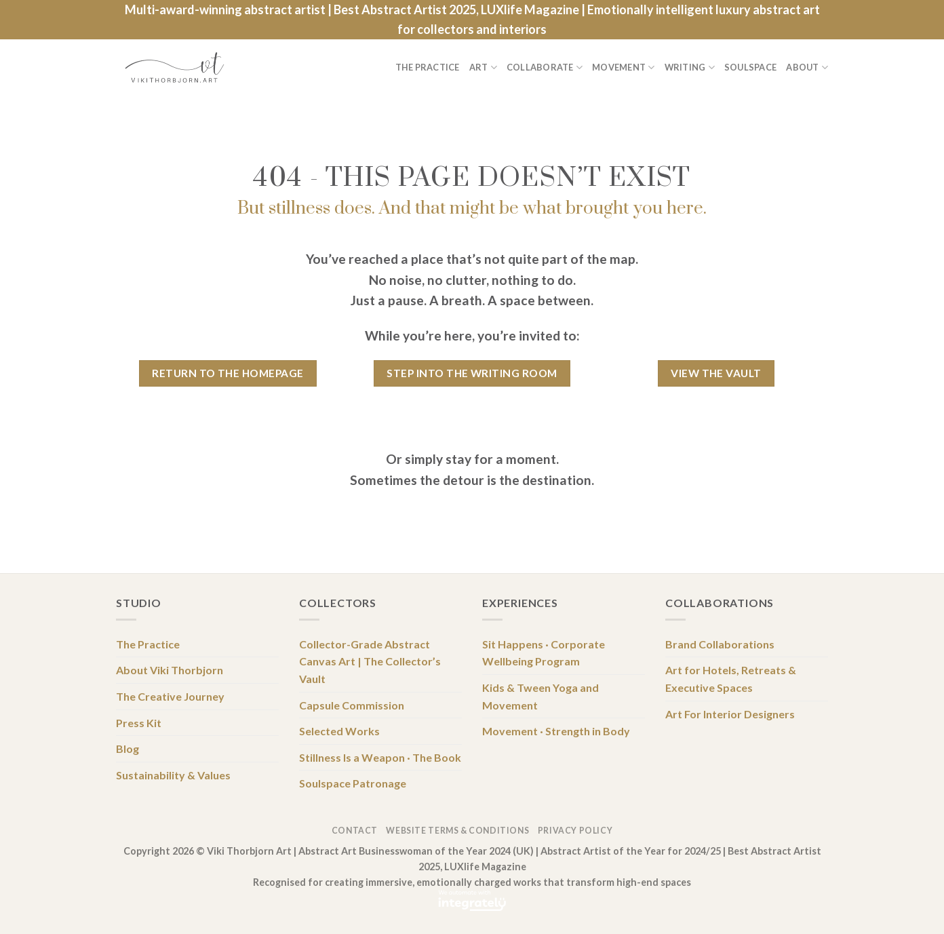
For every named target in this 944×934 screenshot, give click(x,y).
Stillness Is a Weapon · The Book (380, 757)
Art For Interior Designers (730, 713)
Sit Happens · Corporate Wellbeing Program (543, 653)
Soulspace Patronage (352, 783)
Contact (355, 830)
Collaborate (545, 67)
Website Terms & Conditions (457, 830)
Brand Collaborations (719, 644)
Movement (623, 67)
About (807, 67)
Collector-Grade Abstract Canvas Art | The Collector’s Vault (370, 661)
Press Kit (138, 722)
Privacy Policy (575, 830)
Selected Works (339, 730)
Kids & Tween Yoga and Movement (540, 696)
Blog (127, 748)
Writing (690, 67)
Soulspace (750, 67)
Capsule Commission (351, 705)
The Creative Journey (170, 696)
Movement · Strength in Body (556, 730)
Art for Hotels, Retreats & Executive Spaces (730, 678)
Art (483, 67)
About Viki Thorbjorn (169, 669)
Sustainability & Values (173, 774)
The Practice (427, 67)
